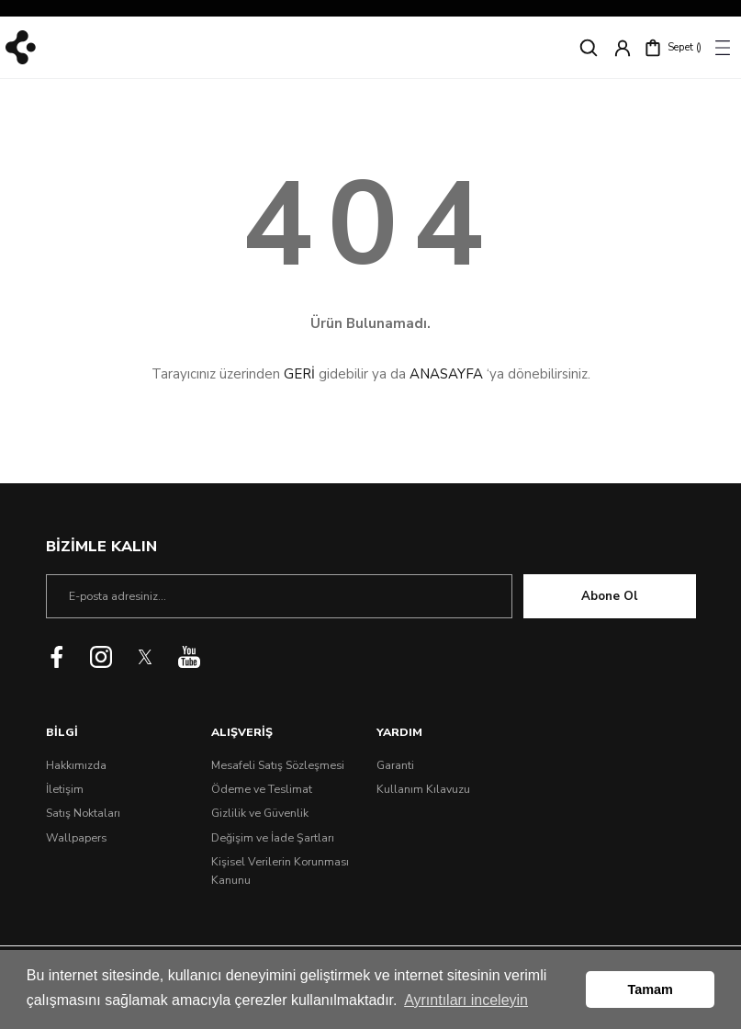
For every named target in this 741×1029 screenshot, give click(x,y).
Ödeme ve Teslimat (261, 789)
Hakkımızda (76, 765)
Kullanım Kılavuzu (423, 789)
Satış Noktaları (83, 813)
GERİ (299, 374)
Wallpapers (76, 838)
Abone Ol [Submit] (609, 596)
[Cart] (673, 48)
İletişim (65, 789)
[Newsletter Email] (279, 596)
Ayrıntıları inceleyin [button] (466, 1000)
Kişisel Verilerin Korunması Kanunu (280, 871)
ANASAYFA (446, 374)
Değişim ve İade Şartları (272, 838)
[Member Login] (622, 48)
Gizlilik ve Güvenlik (260, 813)
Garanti (395, 765)
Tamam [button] (650, 989)
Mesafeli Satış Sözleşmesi (277, 765)
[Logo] (21, 47)
